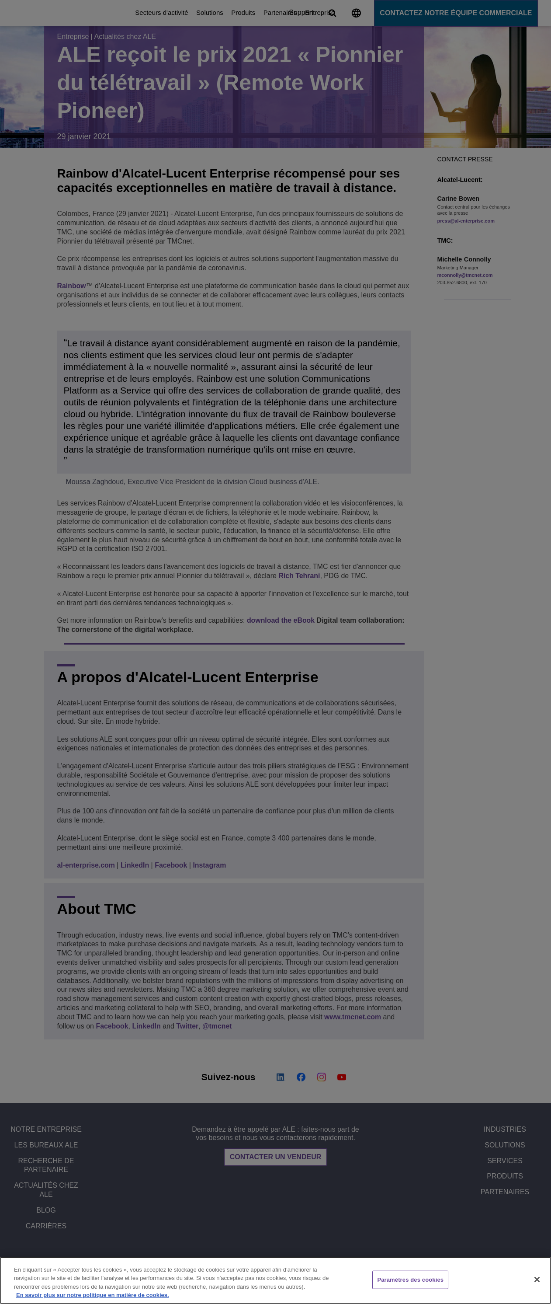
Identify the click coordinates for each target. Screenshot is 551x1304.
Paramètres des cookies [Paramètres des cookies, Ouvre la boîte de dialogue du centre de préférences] (410, 1279)
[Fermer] (537, 1279)
